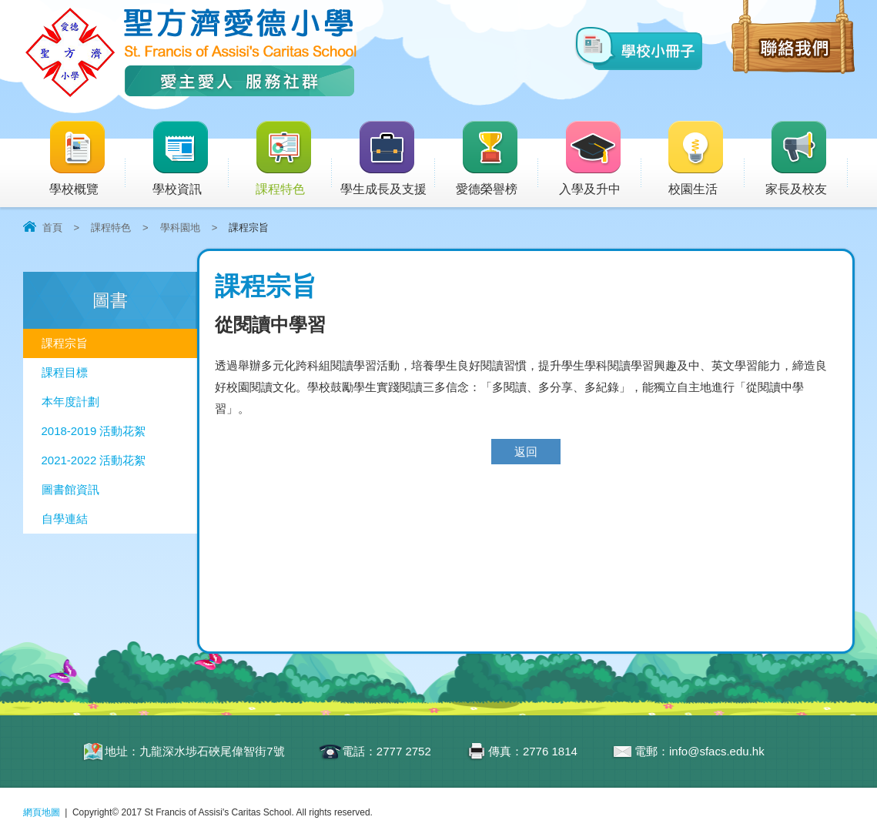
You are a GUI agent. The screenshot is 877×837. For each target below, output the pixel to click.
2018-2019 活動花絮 (94, 430)
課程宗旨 (65, 343)
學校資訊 (190, 159)
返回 (525, 451)
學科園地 (180, 227)
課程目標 (65, 372)
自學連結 (65, 518)
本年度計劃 (70, 401)
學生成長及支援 (387, 159)
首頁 (52, 227)
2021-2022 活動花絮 (94, 460)
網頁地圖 (41, 812)
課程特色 (293, 159)
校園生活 (705, 159)
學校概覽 (87, 159)
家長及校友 (806, 159)
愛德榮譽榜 (488, 159)
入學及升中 (600, 159)
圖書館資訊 (70, 489)
